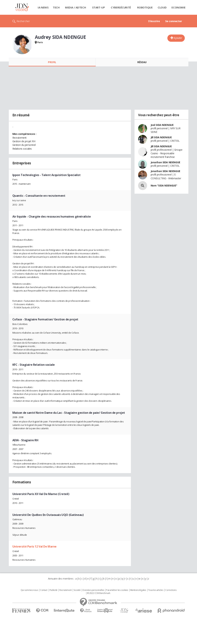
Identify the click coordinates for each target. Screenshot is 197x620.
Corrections (170, 590)
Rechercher (23, 21)
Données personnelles (93, 590)
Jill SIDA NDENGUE (161, 137)
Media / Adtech (75, 7)
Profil (52, 62)
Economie (178, 7)
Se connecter (173, 21)
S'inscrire (154, 21)
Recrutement (65, 590)
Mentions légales (138, 590)
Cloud (162, 7)
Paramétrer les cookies (117, 590)
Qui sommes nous (29, 590)
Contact (43, 590)
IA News (43, 7)
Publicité (53, 590)
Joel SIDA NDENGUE (162, 125)
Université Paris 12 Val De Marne (34, 546)
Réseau (141, 62)
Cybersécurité (121, 7)
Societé (77, 590)
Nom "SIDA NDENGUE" (164, 185)
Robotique (144, 7)
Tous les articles (155, 590)
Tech (56, 7)
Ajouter (178, 38)
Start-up (98, 7)
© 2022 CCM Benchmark (98, 593)
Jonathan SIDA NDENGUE (165, 162)
